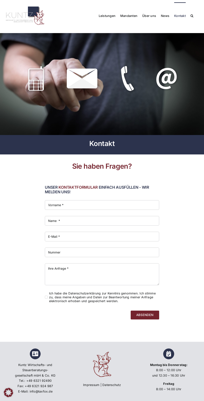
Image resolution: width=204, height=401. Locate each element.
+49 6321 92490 (39, 381)
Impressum (91, 385)
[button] (192, 15)
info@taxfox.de (41, 391)
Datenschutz (111, 385)
